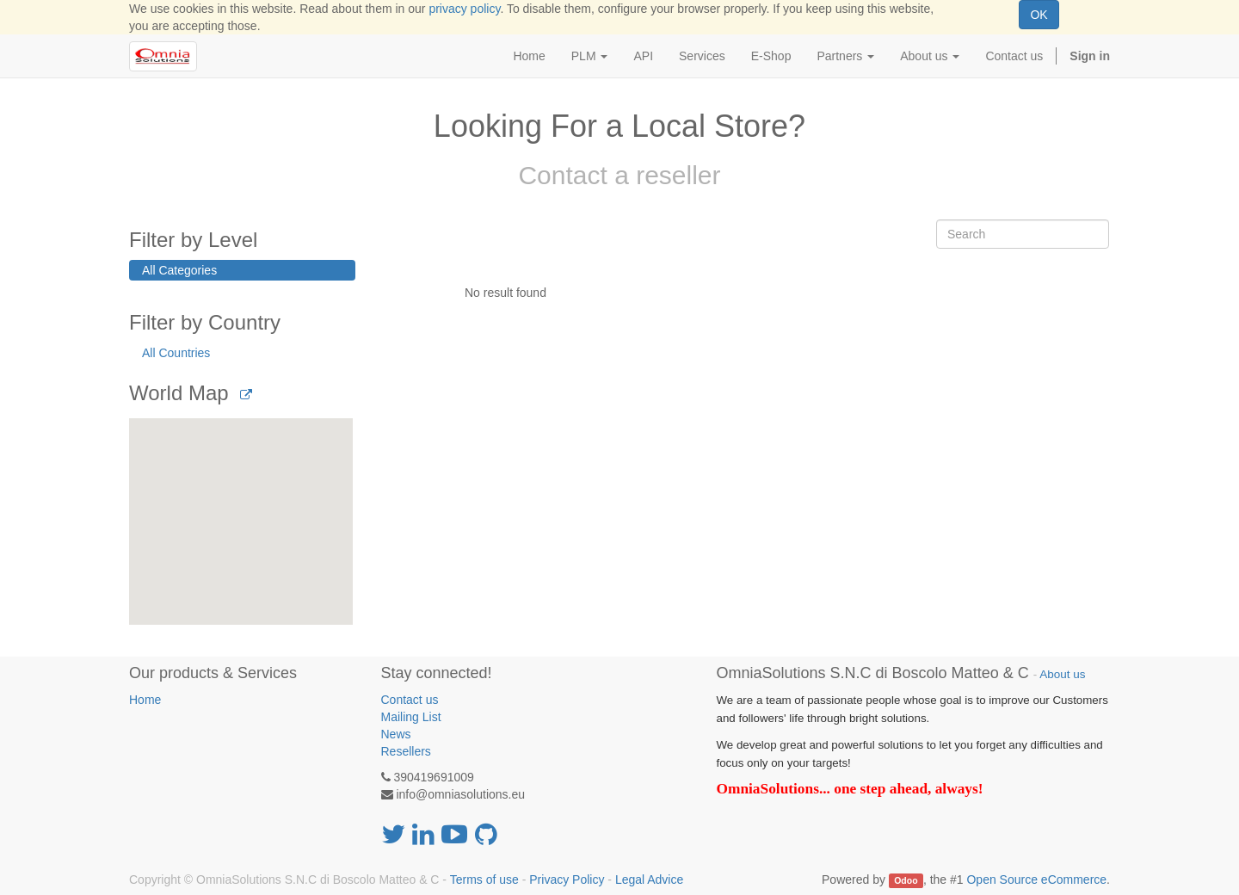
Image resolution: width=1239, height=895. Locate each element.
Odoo (905, 880)
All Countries (176, 353)
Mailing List (411, 717)
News (396, 734)
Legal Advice (649, 879)
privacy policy (464, 8)
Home (145, 700)
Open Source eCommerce (1036, 879)
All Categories (179, 270)
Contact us (410, 700)
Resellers (406, 751)
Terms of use (484, 879)
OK (1038, 15)
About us (1062, 674)
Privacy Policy (566, 879)
